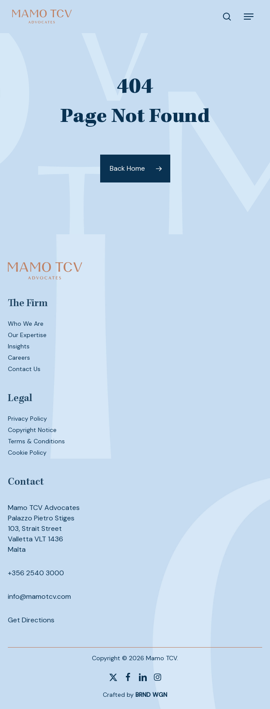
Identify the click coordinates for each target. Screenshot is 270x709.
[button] (249, 16)
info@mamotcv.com (39, 596)
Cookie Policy (27, 452)
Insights (19, 346)
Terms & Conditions (36, 441)
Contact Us (24, 369)
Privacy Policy (27, 418)
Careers (19, 357)
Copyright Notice (32, 430)
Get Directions (31, 620)
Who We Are (26, 323)
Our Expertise (27, 335)
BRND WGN (151, 695)
